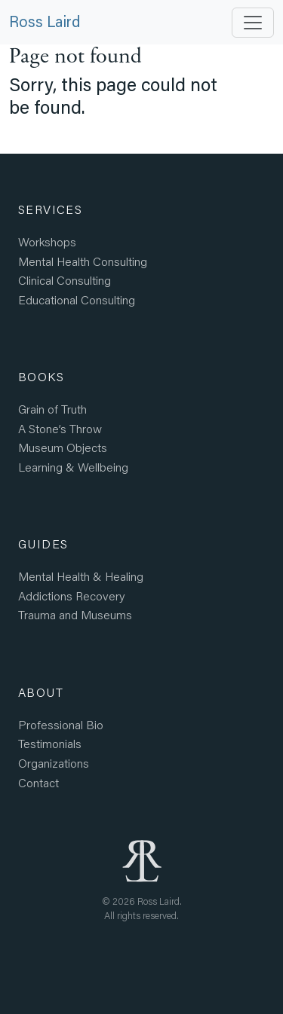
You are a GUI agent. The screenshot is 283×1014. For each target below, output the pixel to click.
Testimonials (50, 743)
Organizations (53, 763)
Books (41, 376)
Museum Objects (62, 447)
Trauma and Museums (75, 614)
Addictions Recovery (71, 595)
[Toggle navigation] (253, 23)
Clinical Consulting (64, 280)
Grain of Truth (52, 409)
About (40, 692)
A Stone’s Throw (60, 428)
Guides (43, 543)
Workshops (47, 241)
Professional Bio (60, 724)
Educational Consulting (76, 299)
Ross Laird (44, 21)
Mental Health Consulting (82, 261)
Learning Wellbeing (73, 467)
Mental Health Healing (80, 576)
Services (50, 209)
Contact (38, 782)
